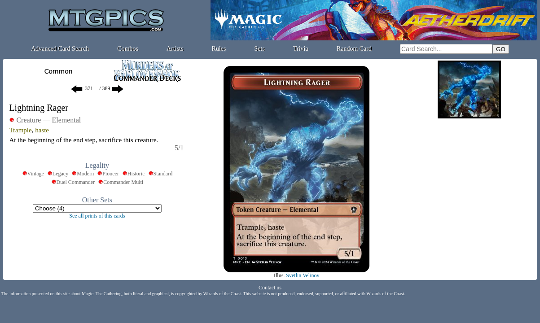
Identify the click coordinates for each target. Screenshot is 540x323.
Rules (219, 48)
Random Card (354, 48)
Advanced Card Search (60, 48)
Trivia (300, 48)
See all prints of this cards (97, 216)
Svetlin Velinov (302, 275)
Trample (20, 130)
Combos (127, 48)
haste (42, 130)
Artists (175, 48)
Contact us (270, 287)
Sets (260, 48)
